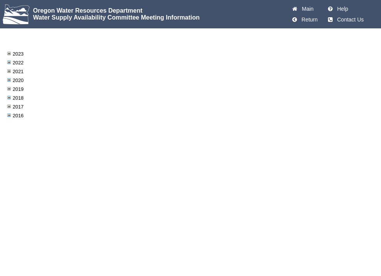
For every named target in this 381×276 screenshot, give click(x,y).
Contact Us (349, 19)
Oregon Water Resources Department (87, 10)
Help (341, 9)
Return (308, 19)
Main (306, 9)
